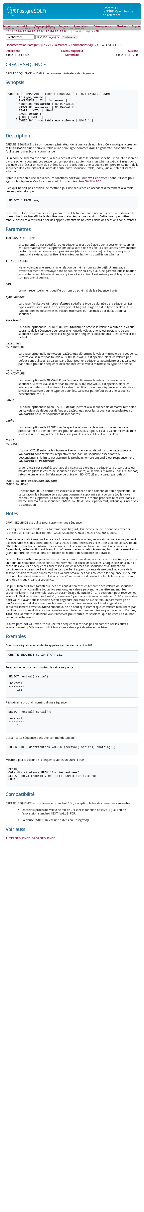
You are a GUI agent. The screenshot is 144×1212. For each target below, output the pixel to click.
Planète (121, 26)
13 (53, 28)
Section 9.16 (93, 181)
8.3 (56, 31)
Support (137, 26)
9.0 (47, 31)
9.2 (38, 31)
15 (45, 28)
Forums (63, 26)
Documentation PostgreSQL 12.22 (28, 45)
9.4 (29, 31)
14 (49, 28)
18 (33, 28)
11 (11, 31)
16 (41, 28)
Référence (60, 45)
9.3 (33, 31)
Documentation (43, 26)
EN (97, 31)
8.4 (52, 31)
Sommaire (72, 55)
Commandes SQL (82, 45)
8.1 (65, 31)
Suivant (133, 51)
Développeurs (102, 26)
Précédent (13, 51)
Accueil (7, 26)
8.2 (61, 31)
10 (15, 31)
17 (37, 28)
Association (81, 26)
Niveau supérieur (72, 51)
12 (7, 31)
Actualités (23, 26)
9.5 (24, 31)
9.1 (42, 31)
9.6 (19, 31)
